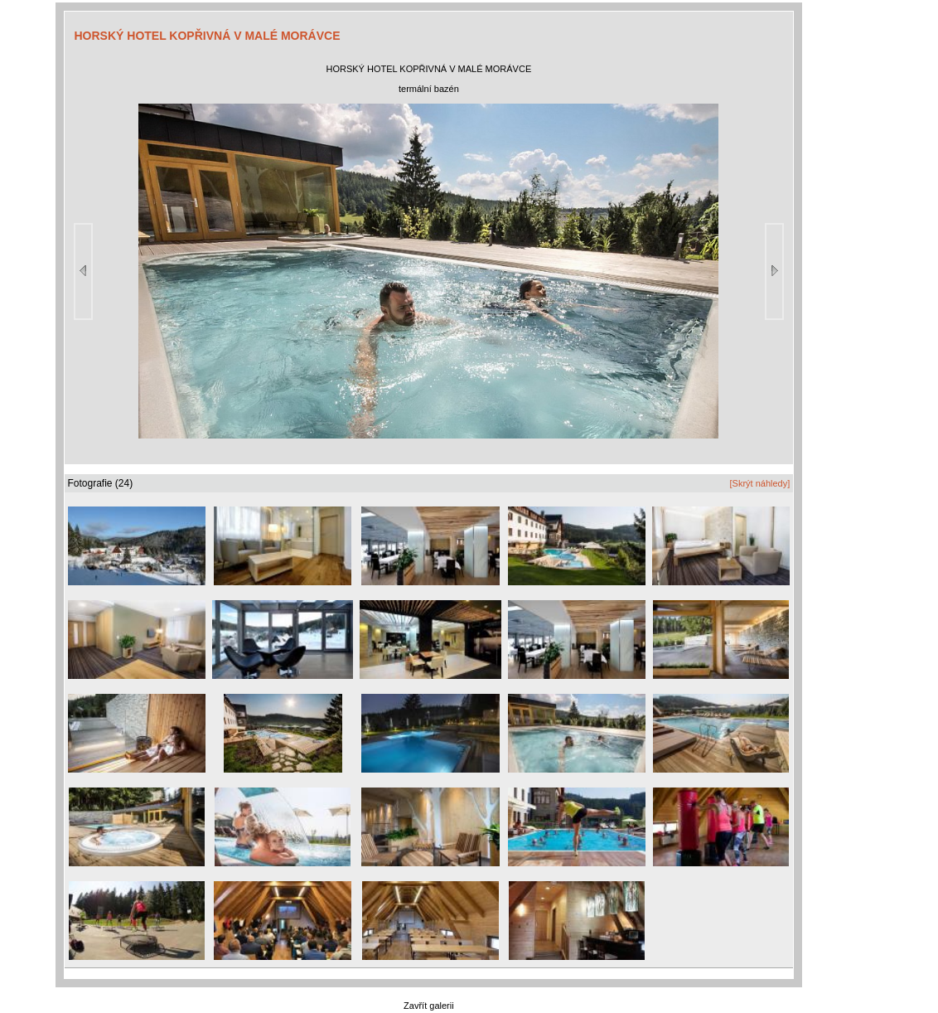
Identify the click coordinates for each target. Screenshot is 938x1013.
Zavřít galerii (429, 1006)
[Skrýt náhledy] (759, 483)
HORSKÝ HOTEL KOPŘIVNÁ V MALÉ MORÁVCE (208, 35)
